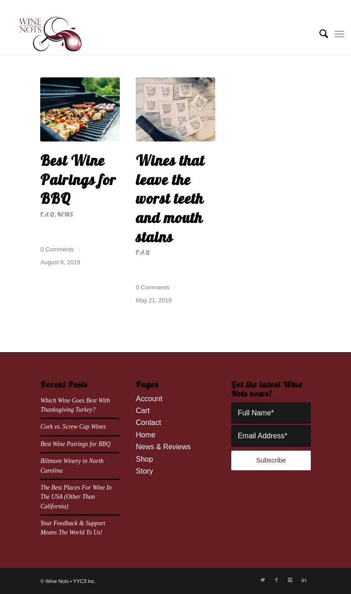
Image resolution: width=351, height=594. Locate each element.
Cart (142, 410)
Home (145, 435)
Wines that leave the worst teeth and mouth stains (170, 198)
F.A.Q (47, 214)
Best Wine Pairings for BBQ (78, 179)
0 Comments (57, 249)
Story (144, 471)
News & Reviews (163, 447)
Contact (148, 422)
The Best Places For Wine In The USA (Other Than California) (76, 497)
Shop (144, 459)
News (65, 214)
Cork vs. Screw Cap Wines (73, 426)
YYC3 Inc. (84, 581)
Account (149, 399)
